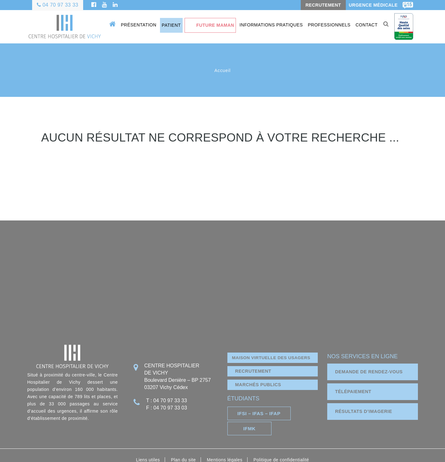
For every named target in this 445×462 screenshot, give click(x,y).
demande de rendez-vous (370, 363)
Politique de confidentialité (281, 437)
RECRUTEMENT (323, 5)
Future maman (214, 25)
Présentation (137, 24)
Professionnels (328, 24)
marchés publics (259, 376)
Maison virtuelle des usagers (272, 349)
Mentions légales (224, 437)
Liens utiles (148, 437)
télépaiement (354, 383)
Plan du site (183, 437)
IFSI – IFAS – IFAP (254, 404)
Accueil (222, 70)
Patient (170, 25)
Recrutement (254, 362)
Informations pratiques (270, 24)
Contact (365, 24)
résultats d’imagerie (365, 403)
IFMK (303, 404)
